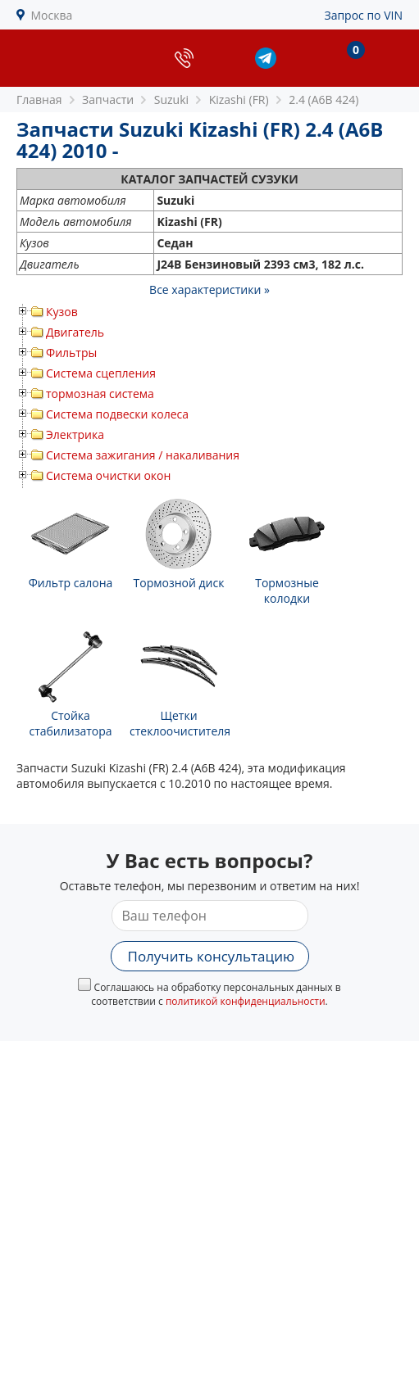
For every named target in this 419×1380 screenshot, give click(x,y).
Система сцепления (101, 373)
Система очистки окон (108, 475)
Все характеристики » (209, 289)
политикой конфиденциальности (246, 1001)
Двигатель (75, 332)
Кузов (62, 311)
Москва (52, 15)
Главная (39, 99)
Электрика (75, 434)
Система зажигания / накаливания (142, 455)
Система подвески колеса (117, 414)
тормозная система (100, 393)
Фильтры (71, 352)
